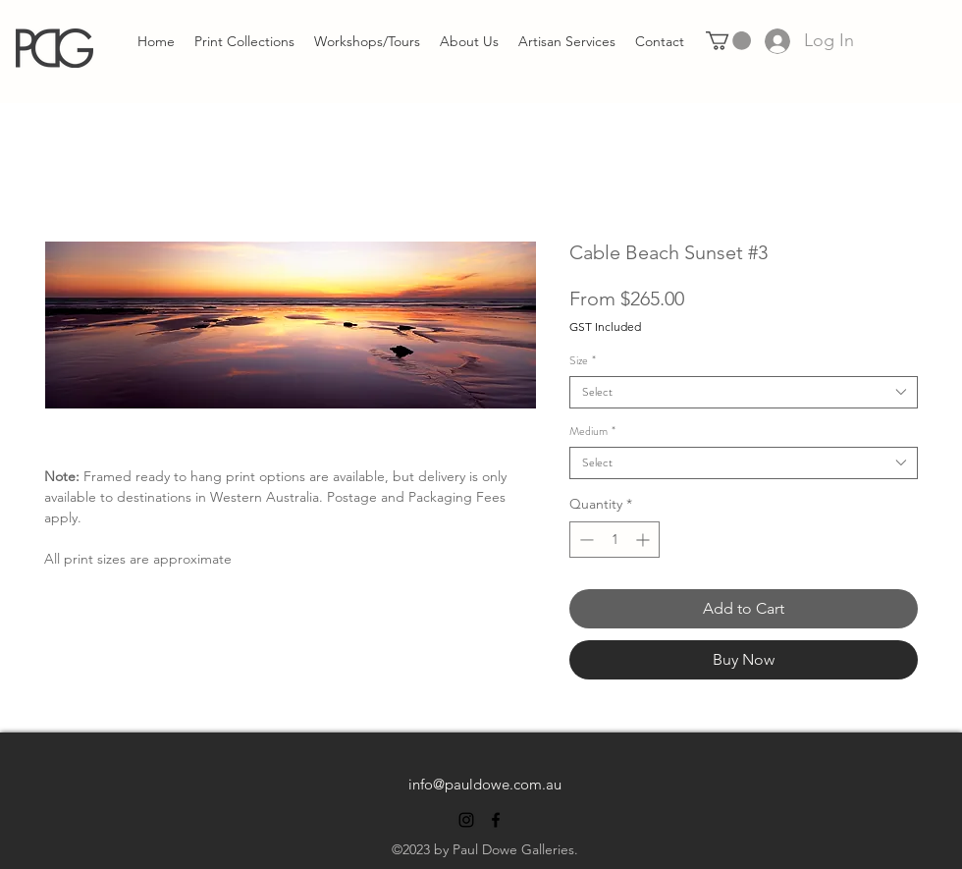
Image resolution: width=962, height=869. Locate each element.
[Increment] (644, 539)
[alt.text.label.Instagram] (466, 820)
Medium (592, 431)
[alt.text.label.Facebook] (496, 820)
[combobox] (743, 392)
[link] (728, 40)
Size (582, 360)
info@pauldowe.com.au (484, 784)
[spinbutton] (614, 539)
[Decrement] (584, 539)
